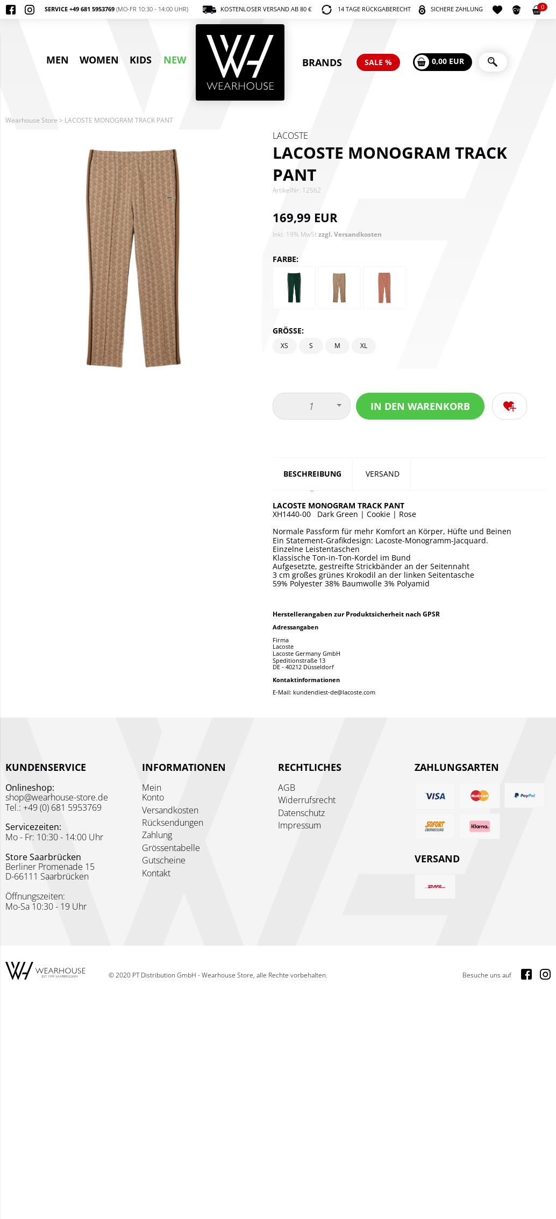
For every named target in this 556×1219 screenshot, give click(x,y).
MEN (57, 59)
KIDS (141, 59)
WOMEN (99, 59)
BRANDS (322, 62)
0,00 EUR (439, 62)
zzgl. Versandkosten (350, 234)
